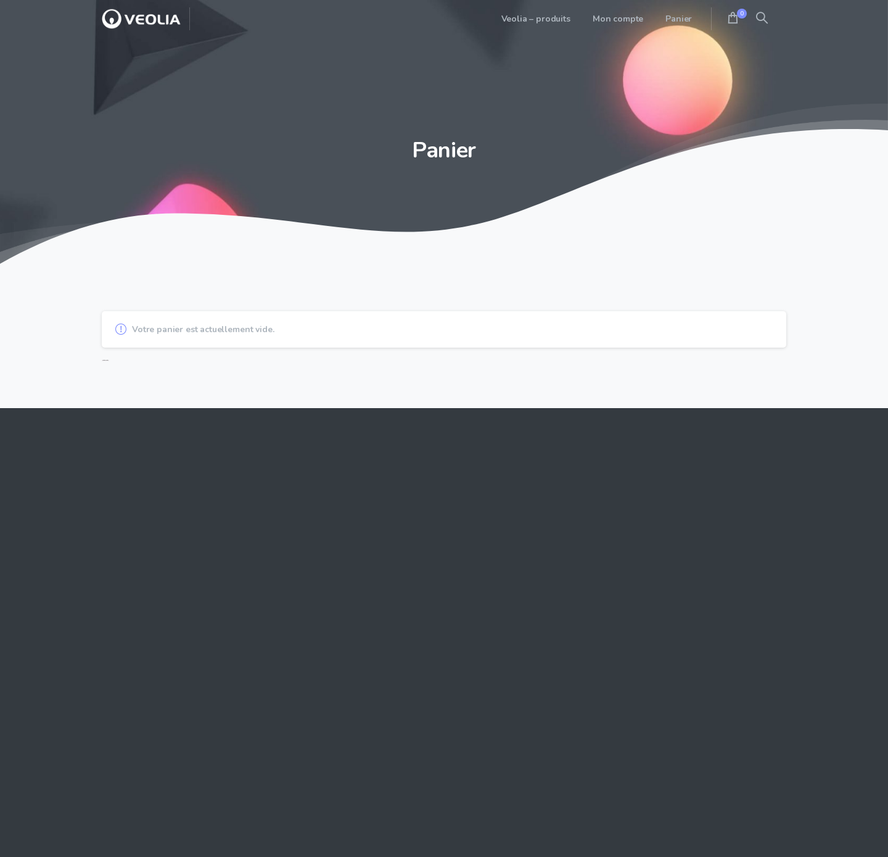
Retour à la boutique (105, 360)
